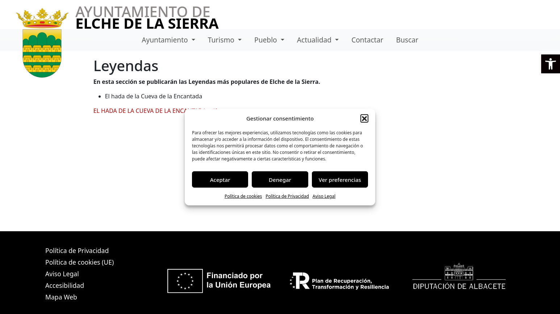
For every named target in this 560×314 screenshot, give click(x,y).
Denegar (280, 179)
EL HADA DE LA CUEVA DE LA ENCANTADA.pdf (155, 111)
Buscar (407, 40)
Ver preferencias (340, 179)
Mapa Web (61, 297)
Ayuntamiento (166, 40)
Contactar (367, 40)
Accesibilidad (64, 285)
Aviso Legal (324, 196)
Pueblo (266, 40)
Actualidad (315, 40)
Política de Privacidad (287, 196)
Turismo (222, 40)
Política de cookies (243, 196)
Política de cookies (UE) (79, 262)
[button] (550, 63)
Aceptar (220, 179)
